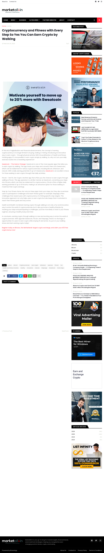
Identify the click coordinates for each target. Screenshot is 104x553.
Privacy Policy (82, 550)
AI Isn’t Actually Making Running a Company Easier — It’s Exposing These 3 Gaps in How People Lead (91, 189)
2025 (87, 434)
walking (5, 270)
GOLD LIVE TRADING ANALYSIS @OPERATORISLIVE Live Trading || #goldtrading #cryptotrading (91, 201)
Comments (87, 182)
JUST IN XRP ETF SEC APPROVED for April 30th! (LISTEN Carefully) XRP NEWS (91, 129)
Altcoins (87, 245)
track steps (60, 268)
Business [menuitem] (22, 20)
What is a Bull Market (81, 44)
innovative (30, 268)
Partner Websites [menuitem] (49, 20)
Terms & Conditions (95, 550)
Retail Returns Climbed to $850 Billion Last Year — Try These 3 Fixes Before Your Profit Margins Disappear (87, 295)
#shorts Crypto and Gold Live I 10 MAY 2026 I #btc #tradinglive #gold (90, 212)
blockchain (87, 250)
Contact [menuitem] (71, 20)
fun (61, 265)
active (9, 26)
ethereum (43, 265)
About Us (5, 1)
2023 (87, 440)
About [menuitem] (61, 20)
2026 (87, 431)
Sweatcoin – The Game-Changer (14, 164)
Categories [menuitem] (33, 20)
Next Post (65, 331)
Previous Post (7, 331)
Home (4, 26)
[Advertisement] (65, 10)
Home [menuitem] (6, 20)
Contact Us (12, 1)
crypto (87, 253)
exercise (50, 265)
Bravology (13, 550)
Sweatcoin (49, 171)
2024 (87, 437)
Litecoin (37, 268)
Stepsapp (44, 268)
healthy (23, 268)
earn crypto (35, 265)
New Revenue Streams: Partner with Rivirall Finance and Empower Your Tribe (91, 119)
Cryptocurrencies (24, 265)
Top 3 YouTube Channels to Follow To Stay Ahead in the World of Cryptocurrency (91, 139)
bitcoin (15, 265)
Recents (76, 182)
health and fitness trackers (10, 268)
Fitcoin (56, 265)
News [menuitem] (13, 20)
